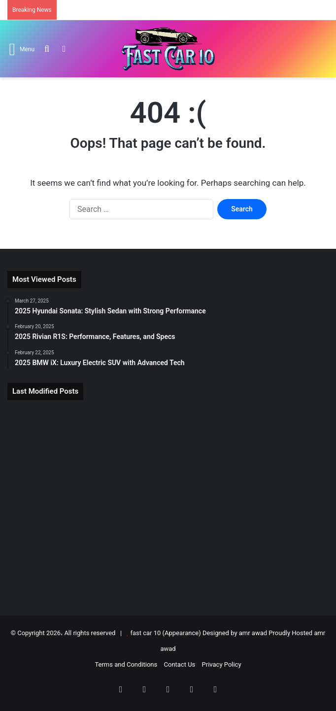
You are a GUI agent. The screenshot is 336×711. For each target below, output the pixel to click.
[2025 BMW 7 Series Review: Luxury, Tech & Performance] (59, 502)
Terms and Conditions (126, 664)
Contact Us (180, 664)
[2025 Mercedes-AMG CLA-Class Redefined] (276, 565)
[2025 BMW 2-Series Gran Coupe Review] (168, 502)
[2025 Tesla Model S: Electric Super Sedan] (276, 439)
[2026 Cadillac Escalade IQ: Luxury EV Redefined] (276, 502)
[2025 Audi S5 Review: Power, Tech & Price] (59, 565)
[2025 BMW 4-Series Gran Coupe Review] (168, 565)
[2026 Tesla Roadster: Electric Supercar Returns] (59, 439)
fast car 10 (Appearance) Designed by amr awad (198, 633)
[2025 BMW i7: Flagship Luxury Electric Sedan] (168, 439)
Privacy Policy (221, 664)
